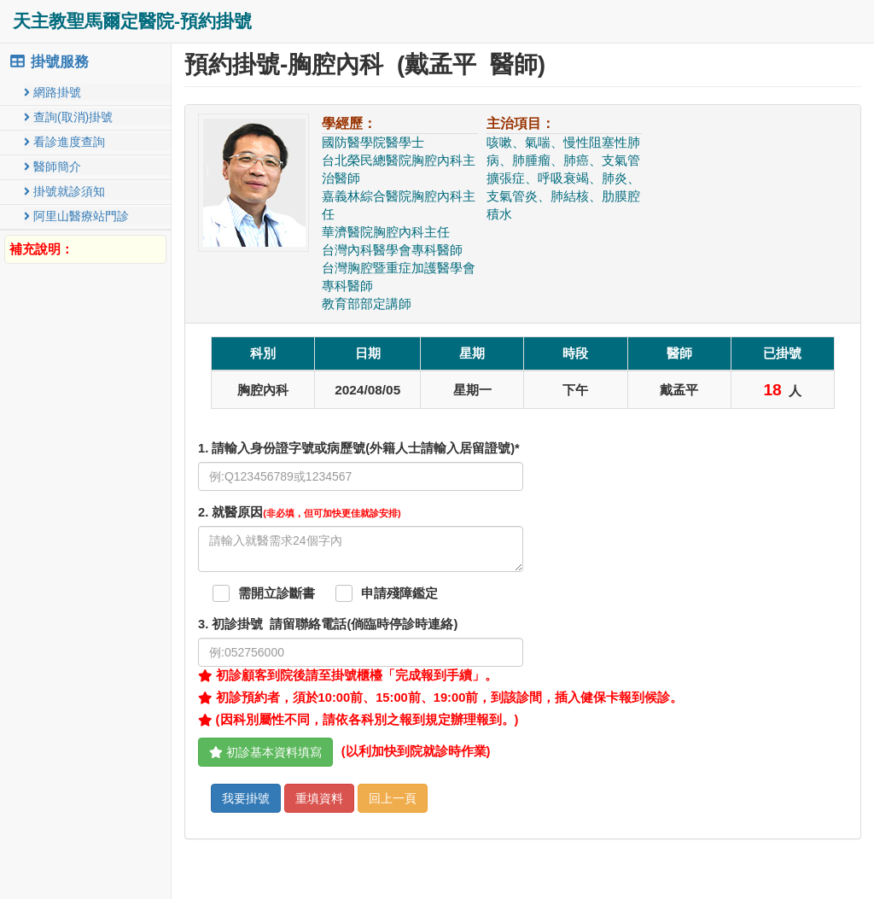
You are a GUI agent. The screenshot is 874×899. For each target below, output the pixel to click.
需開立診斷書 (276, 593)
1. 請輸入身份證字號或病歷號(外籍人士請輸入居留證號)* (359, 448)
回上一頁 (393, 798)
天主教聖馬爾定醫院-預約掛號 (132, 21)
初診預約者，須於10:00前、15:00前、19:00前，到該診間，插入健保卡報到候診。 (440, 697)
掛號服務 (49, 62)
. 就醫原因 (299, 512)
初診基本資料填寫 (265, 752)
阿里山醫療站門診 (76, 216)
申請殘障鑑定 (399, 593)
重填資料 (319, 798)
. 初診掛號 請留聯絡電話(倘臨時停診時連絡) (327, 624)
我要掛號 (246, 798)
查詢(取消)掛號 (68, 117)
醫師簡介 (52, 166)
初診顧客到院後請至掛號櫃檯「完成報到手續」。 (348, 675)
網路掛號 (52, 92)
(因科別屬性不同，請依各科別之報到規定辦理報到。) (358, 720)
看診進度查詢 (64, 142)
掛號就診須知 (64, 191)
